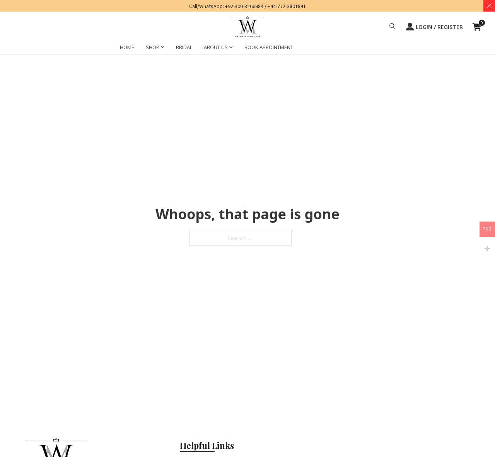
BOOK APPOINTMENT (268, 47)
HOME (127, 47)
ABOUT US (216, 47)
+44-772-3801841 (287, 6)
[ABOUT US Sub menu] (231, 48)
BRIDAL (184, 47)
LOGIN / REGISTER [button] (434, 27)
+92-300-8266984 (244, 6)
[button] (392, 27)
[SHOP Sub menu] (162, 48)
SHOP (152, 47)
